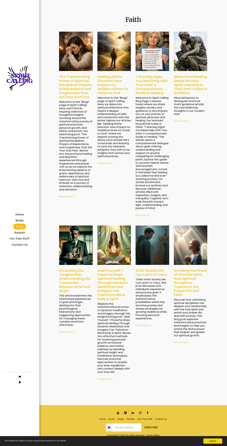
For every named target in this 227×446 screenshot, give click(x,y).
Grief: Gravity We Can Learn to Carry (151, 272)
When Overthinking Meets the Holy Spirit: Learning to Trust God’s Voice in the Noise (190, 84)
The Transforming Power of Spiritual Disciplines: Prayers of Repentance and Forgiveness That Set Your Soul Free (75, 86)
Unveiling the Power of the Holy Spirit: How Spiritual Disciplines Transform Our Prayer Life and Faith (190, 282)
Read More (67, 196)
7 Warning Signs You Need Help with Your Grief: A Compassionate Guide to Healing (152, 84)
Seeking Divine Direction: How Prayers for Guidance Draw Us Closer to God (112, 84)
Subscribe (151, 427)
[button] (19, 376)
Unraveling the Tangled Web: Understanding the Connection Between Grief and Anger (75, 280)
